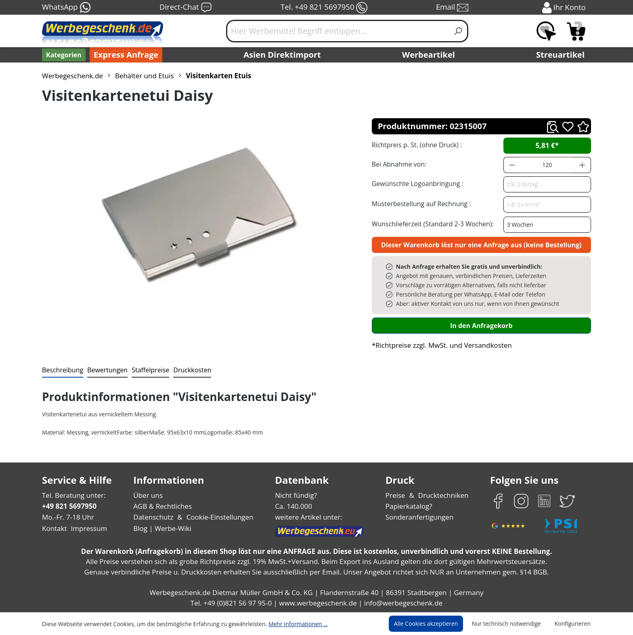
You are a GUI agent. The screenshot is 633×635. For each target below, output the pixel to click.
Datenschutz (153, 517)
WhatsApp (66, 7)
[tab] (62, 370)
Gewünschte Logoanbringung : (416, 183)
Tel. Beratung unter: (72, 495)
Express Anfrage (124, 54)
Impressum (86, 528)
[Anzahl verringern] (511, 165)
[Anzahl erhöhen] (582, 165)
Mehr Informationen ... (287, 623)
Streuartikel (562, 54)
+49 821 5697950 (69, 506)
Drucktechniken (442, 495)
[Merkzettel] (546, 31)
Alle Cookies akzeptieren (433, 623)
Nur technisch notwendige (510, 623)
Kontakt (53, 528)
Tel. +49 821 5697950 (324, 7)
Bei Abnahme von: (398, 164)
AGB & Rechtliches (163, 506)
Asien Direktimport (282, 54)
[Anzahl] (547, 165)
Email (453, 7)
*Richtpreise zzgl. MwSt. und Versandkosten (439, 345)
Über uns (148, 495)
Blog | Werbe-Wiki (161, 528)
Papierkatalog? (409, 506)
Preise (396, 495)
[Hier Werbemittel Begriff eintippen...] (337, 31)
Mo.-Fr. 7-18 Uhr (67, 517)
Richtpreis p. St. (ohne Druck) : (416, 144)
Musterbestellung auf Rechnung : (419, 203)
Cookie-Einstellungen (217, 517)
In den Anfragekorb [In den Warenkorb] (481, 325)
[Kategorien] (63, 54)
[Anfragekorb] (576, 31)
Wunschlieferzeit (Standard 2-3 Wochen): (431, 223)
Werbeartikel (429, 54)
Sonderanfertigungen (419, 517)
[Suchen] (458, 31)
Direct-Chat (185, 7)
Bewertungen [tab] (105, 369)
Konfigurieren (574, 623)
